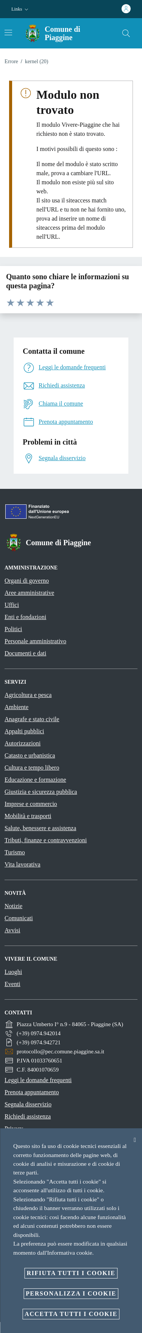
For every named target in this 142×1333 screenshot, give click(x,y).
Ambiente (16, 707)
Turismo (15, 852)
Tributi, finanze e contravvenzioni (46, 840)
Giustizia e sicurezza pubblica (41, 792)
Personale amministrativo (35, 641)
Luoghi (13, 972)
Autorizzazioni (23, 743)
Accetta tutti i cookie (71, 1314)
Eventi (12, 984)
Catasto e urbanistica (30, 755)
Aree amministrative (29, 593)
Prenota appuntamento (32, 1092)
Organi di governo (27, 580)
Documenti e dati (25, 653)
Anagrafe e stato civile (32, 719)
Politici (13, 629)
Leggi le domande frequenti (38, 1080)
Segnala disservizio (28, 1104)
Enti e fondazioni (25, 617)
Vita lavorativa (23, 864)
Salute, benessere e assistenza (40, 828)
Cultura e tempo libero (32, 767)
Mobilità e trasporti (28, 816)
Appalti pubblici (24, 731)
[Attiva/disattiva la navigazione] (8, 32)
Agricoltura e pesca (28, 695)
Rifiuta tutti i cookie (71, 1273)
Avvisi (12, 930)
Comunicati (19, 918)
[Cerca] (126, 33)
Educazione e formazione (35, 779)
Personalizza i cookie (71, 1293)
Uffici (12, 605)
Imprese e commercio (31, 804)
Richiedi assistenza (28, 1116)
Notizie (13, 906)
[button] (20, 9)
